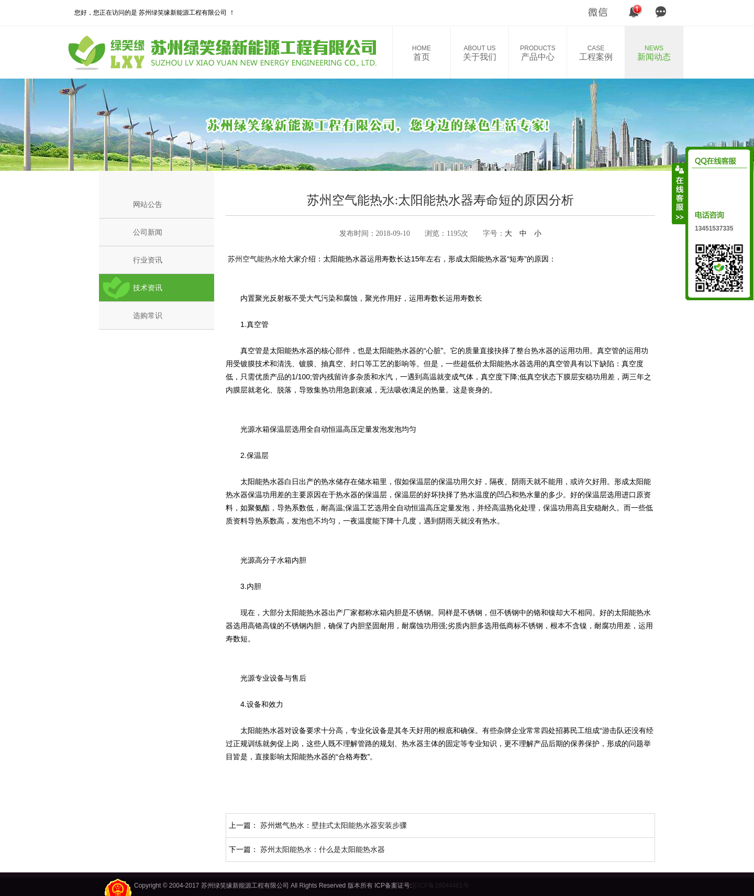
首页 (421, 53)
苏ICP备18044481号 (440, 885)
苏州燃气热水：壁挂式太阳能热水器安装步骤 (333, 825)
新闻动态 (654, 53)
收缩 (679, 193)
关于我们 (479, 53)
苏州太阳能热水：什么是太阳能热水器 (322, 849)
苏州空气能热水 (252, 259)
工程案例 (596, 53)
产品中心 (538, 53)
